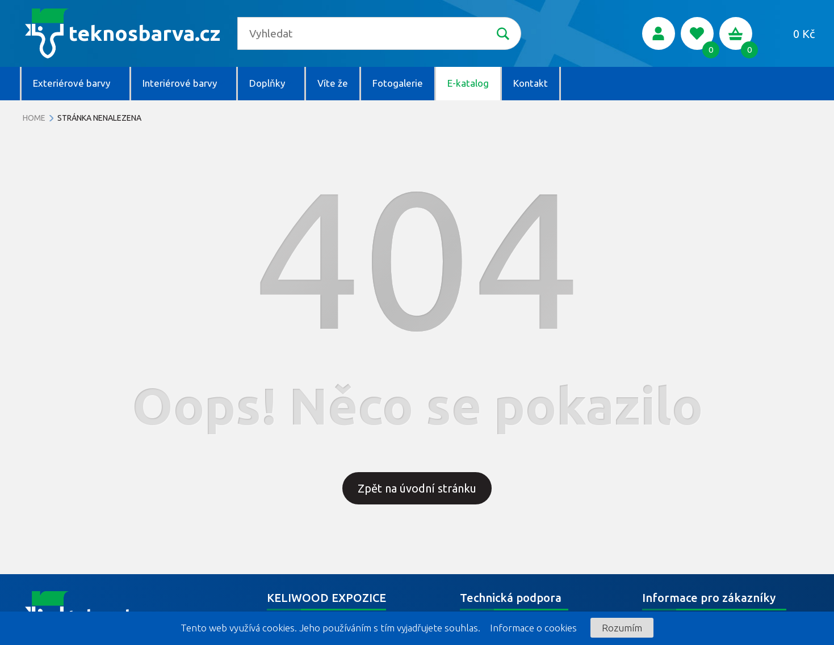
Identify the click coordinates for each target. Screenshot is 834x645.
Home (34, 117)
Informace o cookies (533, 627)
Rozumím (622, 627)
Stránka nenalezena (99, 117)
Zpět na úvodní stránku (417, 488)
